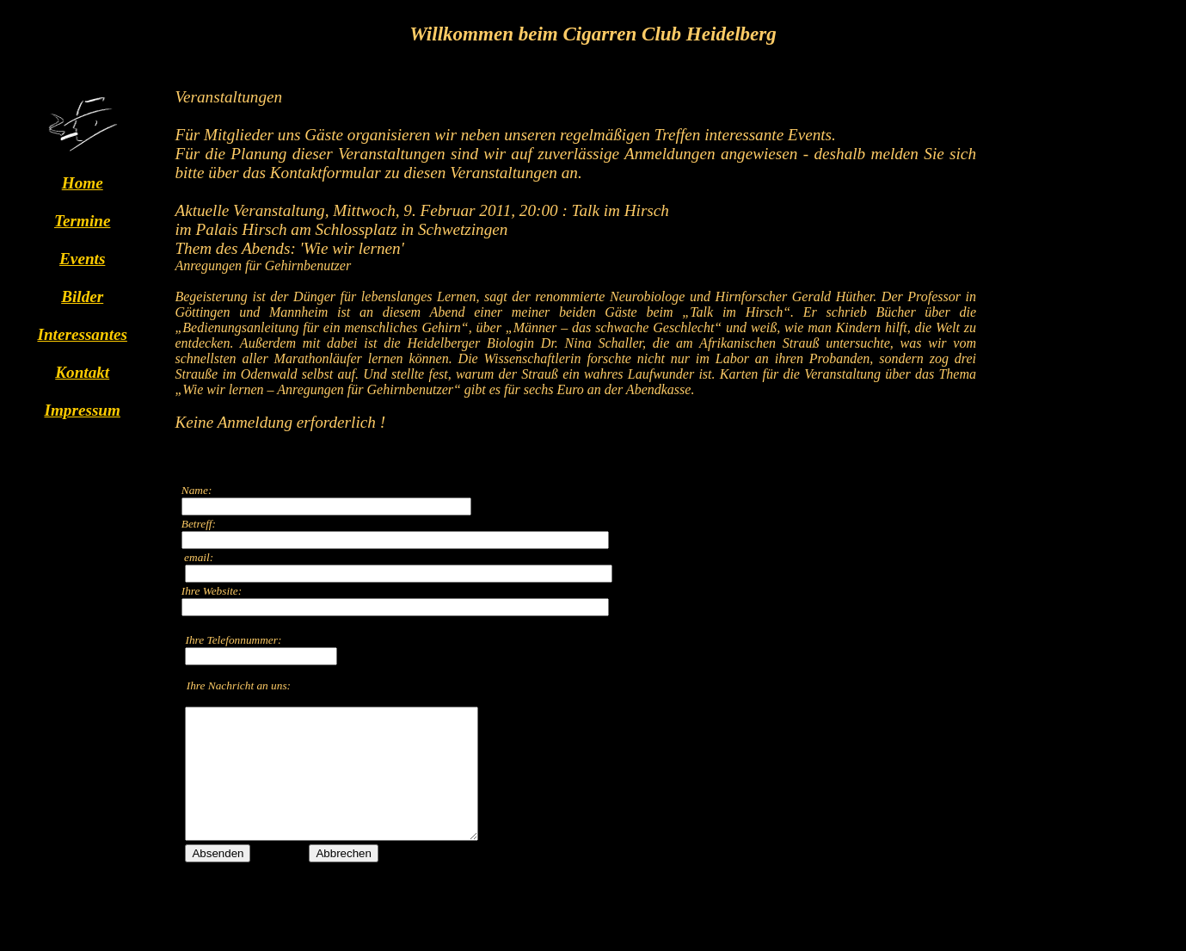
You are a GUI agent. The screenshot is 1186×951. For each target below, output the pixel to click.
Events (82, 259)
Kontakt (82, 372)
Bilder (82, 296)
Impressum (82, 410)
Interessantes (81, 334)
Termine (82, 221)
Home (82, 183)
